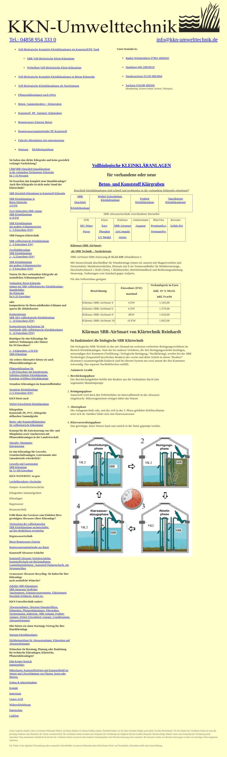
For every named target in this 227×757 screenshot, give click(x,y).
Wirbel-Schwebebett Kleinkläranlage (110, 198)
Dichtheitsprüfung (42, 149)
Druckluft (80, 202)
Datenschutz (15, 710)
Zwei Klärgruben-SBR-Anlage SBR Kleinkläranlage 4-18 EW (25, 214)
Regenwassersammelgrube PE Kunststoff (42, 131)
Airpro (123, 237)
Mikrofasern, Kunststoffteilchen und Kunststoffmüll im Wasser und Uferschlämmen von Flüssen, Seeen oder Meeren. (38, 674)
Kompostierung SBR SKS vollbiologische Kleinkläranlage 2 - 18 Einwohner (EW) (32, 317)
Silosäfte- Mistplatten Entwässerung (20, 444)
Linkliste (14, 715)
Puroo (86, 231)
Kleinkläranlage (80, 208)
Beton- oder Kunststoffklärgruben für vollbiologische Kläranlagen (27, 423)
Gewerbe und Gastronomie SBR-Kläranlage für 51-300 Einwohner (23, 467)
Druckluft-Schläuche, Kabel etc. (26, 596)
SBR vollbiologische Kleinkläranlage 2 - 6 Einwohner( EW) (29, 242)
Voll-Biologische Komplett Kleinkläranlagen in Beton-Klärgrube (56, 76)
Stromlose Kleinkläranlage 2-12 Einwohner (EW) (23, 391)
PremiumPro (158, 231)
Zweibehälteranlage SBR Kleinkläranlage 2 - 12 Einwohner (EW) (21, 253)
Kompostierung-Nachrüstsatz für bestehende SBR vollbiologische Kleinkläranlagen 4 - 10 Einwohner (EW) (36, 330)
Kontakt (13, 688)
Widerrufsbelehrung (20, 704)
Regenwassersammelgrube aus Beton (29, 547)
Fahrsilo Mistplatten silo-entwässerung (41, 140)
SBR (80, 196)
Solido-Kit (176, 225)
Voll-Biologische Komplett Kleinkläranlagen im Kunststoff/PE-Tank (58, 49)
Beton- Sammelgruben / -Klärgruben (40, 104)
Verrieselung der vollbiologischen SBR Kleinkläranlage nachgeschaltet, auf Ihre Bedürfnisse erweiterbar (29, 527)
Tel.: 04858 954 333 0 (32, 39)
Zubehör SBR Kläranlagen (23, 586)
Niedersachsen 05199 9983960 (144, 76)
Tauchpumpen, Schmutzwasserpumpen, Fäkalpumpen (38, 592)
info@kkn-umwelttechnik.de (187, 39)
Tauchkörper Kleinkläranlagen (175, 200)
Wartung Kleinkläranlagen (23, 634)
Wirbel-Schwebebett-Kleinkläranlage (29, 404)
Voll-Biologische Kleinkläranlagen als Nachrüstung (48, 85)
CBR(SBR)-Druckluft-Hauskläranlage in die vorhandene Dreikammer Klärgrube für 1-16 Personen (31, 172)
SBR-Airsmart (122, 225)
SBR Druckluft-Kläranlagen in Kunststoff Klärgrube (37, 193)
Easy (104, 225)
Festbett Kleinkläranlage (144, 200)
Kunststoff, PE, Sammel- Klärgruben (40, 113)
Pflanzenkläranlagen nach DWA (37, 94)
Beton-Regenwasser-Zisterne (24, 541)
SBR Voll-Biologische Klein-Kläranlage (50, 58)
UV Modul (104, 237)
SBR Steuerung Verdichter (23, 589)
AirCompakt (122, 231)
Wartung (23, 149)
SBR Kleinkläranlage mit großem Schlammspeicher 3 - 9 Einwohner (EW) (25, 226)
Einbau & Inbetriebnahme (23, 682)
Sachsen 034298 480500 (140, 85)
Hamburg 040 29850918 (140, 67)
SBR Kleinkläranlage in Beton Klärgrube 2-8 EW (22, 202)
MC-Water (86, 225)
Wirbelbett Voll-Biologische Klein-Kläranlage (54, 67)
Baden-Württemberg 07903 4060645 (147, 58)
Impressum (15, 693)
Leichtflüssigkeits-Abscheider (25, 481)
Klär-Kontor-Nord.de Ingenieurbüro (20, 663)
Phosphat (104, 231)
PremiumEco (158, 225)
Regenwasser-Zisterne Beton (35, 122)
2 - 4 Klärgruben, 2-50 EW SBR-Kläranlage (23, 352)
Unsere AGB (16, 699)
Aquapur (140, 225)
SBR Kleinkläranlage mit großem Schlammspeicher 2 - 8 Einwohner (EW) (25, 265)
